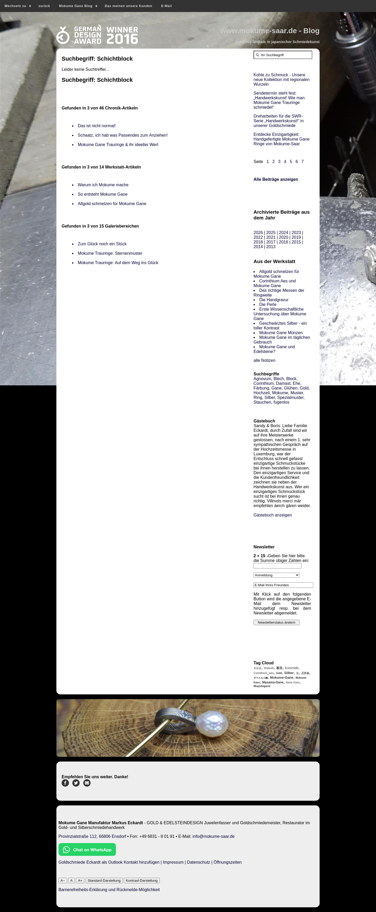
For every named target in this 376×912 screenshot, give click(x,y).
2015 (296, 242)
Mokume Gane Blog (75, 6)
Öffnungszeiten (228, 862)
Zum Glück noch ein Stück (102, 244)
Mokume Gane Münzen (281, 332)
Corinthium (264, 383)
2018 (258, 242)
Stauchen (262, 402)
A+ (80, 880)
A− (63, 880)
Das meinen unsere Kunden (128, 6)
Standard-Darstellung (104, 880)
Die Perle (268, 304)
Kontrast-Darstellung (142, 880)
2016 (283, 242)
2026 (258, 232)
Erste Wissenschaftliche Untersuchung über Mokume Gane (280, 314)
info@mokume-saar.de (213, 836)
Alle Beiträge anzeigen (276, 179)
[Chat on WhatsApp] (87, 854)
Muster (296, 393)
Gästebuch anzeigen (273, 515)
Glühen (291, 388)
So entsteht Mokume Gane (102, 194)
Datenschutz (198, 862)
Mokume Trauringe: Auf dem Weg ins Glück (118, 262)
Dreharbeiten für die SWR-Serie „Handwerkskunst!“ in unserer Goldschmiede (279, 121)
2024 (283, 232)
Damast (283, 383)
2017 (271, 242)
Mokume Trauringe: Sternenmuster (110, 253)
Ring (258, 397)
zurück (44, 6)
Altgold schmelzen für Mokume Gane (112, 203)
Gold (304, 388)
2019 (296, 237)
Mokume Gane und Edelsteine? (274, 349)
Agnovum (262, 378)
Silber (270, 397)
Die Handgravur (274, 300)
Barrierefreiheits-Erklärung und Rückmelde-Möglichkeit (109, 889)
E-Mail (166, 6)
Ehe (296, 383)
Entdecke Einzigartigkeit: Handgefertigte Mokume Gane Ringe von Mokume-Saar (281, 139)
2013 (271, 247)
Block (291, 378)
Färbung (261, 388)
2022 (258, 237)
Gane (276, 388)
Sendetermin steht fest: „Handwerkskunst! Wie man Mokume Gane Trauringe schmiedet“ (279, 100)
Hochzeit (262, 393)
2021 (271, 237)
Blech (278, 378)
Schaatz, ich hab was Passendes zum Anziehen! (123, 135)
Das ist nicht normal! (97, 126)
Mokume (280, 393)
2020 (283, 237)
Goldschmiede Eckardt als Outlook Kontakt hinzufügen (109, 862)
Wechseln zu (15, 6)
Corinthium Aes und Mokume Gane (275, 283)
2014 (258, 247)
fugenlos (282, 402)
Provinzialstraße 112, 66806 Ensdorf (92, 836)
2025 (271, 232)
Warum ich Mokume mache (103, 185)
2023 (296, 232)
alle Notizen (264, 360)
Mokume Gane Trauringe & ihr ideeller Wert (118, 144)
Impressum (173, 862)
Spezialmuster (290, 397)
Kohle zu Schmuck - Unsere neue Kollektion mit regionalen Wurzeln (281, 79)
